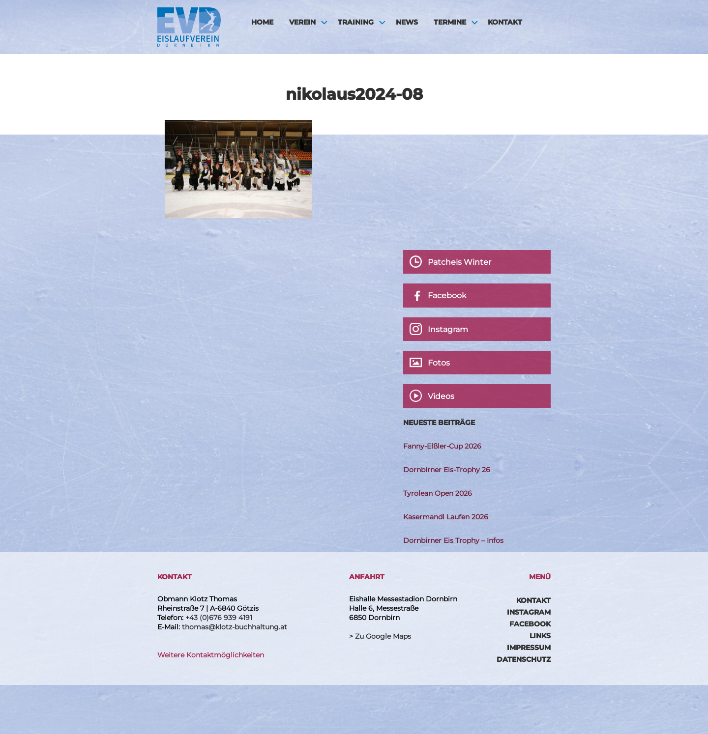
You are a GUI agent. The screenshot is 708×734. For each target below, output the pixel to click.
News (407, 22)
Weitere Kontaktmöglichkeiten (210, 655)
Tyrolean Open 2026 (437, 493)
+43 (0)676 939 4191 (218, 617)
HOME (262, 22)
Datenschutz (524, 659)
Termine (450, 22)
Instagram (529, 612)
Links (540, 635)
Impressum (529, 647)
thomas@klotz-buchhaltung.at (234, 627)
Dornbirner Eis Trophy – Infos (453, 540)
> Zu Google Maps (380, 636)
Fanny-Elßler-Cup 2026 (442, 446)
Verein (302, 22)
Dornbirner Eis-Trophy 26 (446, 469)
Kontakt (505, 22)
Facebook (530, 624)
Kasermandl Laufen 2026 (445, 516)
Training (356, 22)
